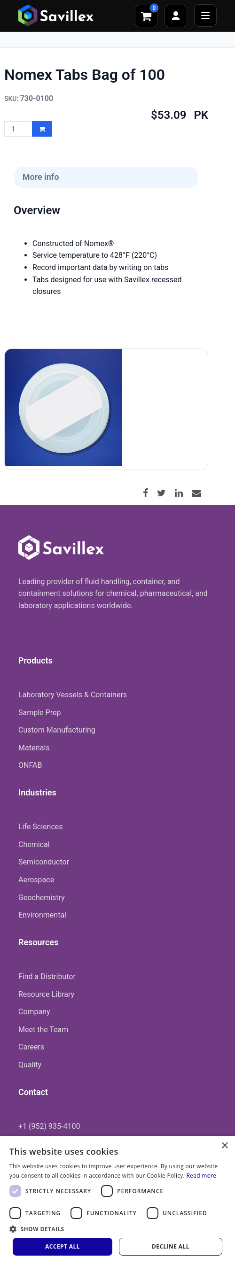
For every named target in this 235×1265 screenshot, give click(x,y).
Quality (29, 1064)
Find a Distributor (47, 976)
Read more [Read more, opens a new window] (201, 1176)
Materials (34, 747)
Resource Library (46, 994)
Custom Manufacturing (56, 729)
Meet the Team (43, 1029)
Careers (31, 1046)
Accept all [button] (62, 1246)
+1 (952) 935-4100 (49, 1126)
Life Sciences (40, 826)
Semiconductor (43, 861)
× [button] (224, 1145)
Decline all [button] (170, 1246)
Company (34, 1011)
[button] (117, 1229)
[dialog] (117, 1200)
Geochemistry (41, 897)
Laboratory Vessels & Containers (72, 694)
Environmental (42, 914)
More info (41, 177)
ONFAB (30, 765)
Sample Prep (39, 712)
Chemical (34, 844)
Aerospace (36, 879)
